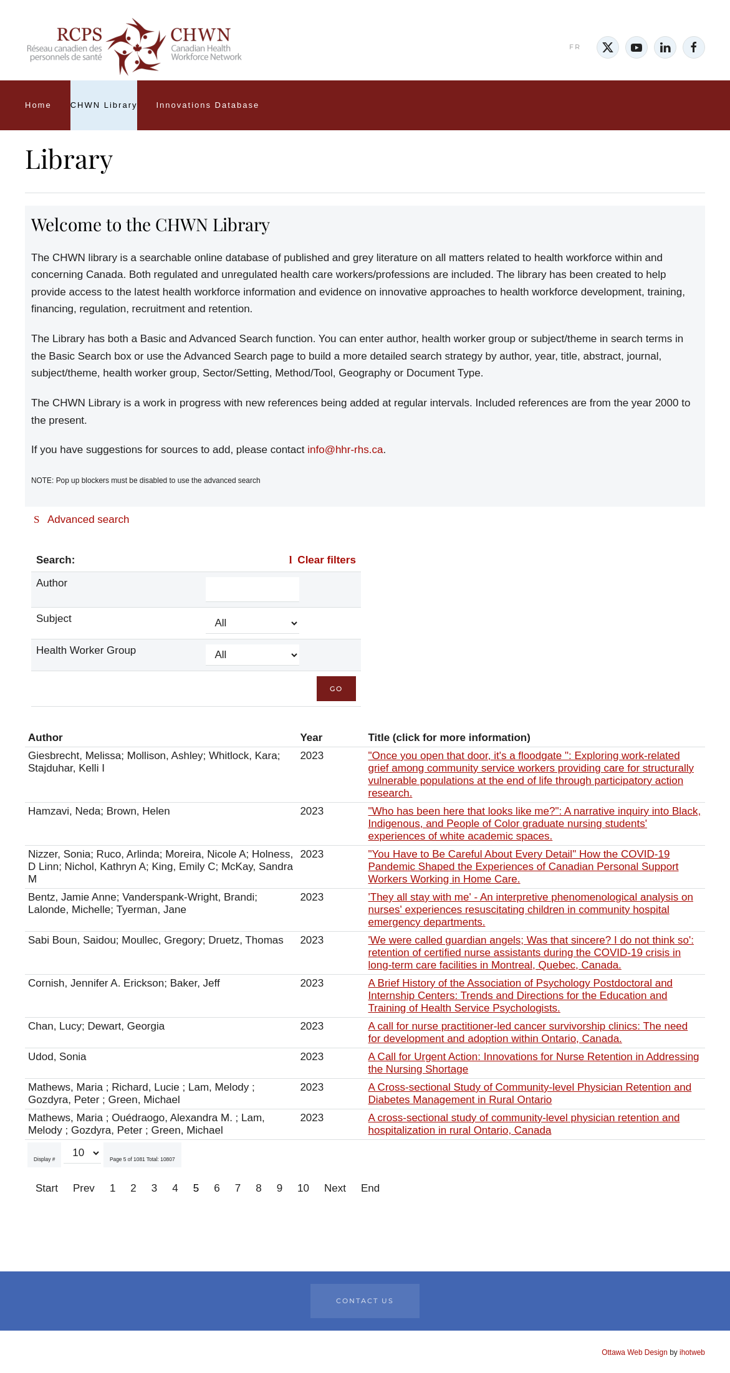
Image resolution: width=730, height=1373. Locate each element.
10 (303, 1188)
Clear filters (319, 560)
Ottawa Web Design (635, 1352)
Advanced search (81, 519)
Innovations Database (207, 105)
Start (47, 1188)
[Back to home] (134, 47)
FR (575, 46)
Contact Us (365, 1300)
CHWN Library (104, 105)
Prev (84, 1188)
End (370, 1188)
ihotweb (692, 1352)
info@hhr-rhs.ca (345, 450)
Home (38, 105)
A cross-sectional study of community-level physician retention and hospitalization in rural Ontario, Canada (524, 1124)
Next (335, 1188)
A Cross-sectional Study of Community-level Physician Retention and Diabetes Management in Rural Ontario (530, 1093)
